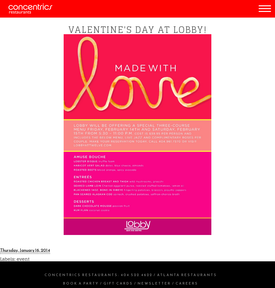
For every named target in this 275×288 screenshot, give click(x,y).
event (23, 259)
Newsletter (154, 283)
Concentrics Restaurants (81, 274)
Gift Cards (118, 283)
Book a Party (81, 283)
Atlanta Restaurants (187, 274)
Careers (187, 283)
